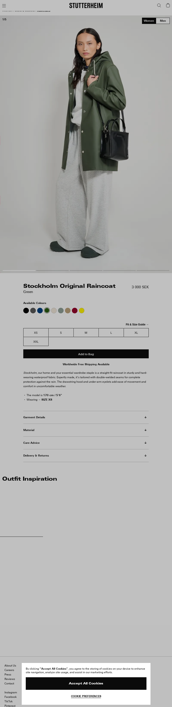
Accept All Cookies (86, 683)
